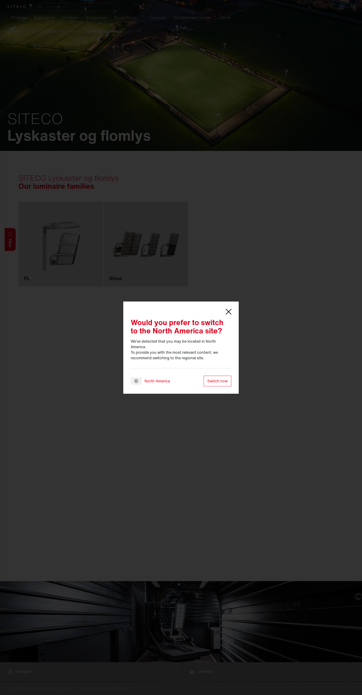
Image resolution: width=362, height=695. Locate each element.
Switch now (217, 381)
